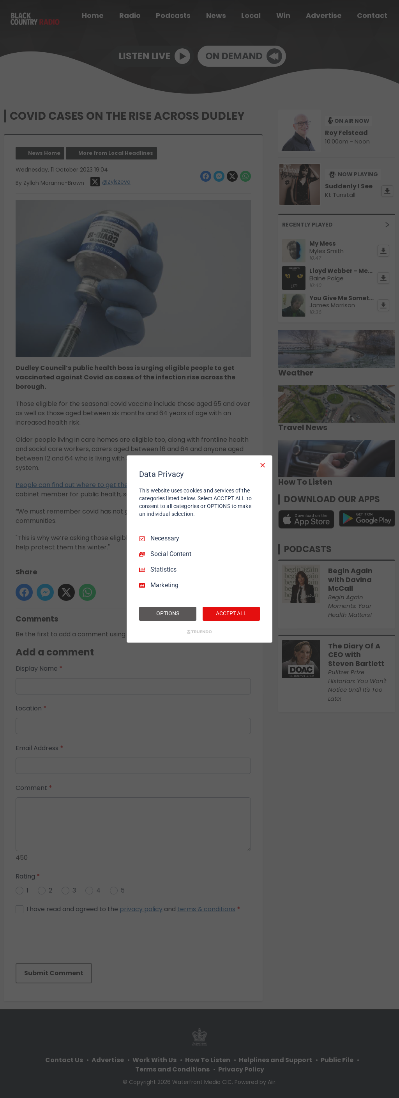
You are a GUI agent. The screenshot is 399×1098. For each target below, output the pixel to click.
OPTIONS (167, 613)
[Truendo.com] (199, 632)
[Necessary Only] (262, 465)
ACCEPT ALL (231, 613)
